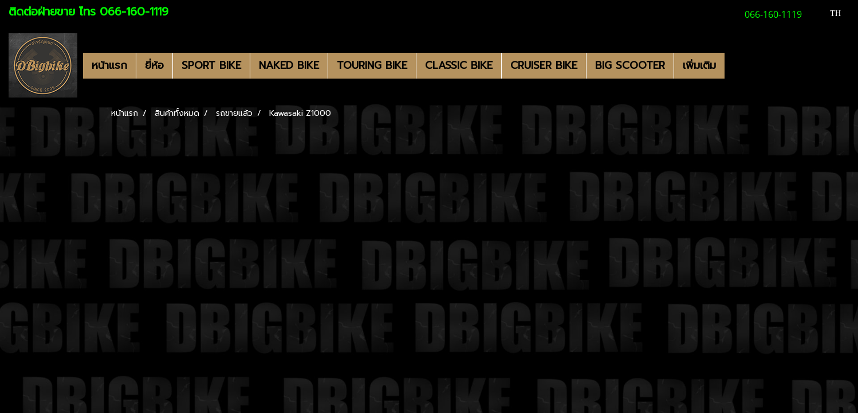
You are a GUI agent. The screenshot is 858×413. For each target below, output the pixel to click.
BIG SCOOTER (630, 65)
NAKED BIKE (289, 65)
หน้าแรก (109, 65)
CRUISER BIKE (543, 65)
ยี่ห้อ (154, 65)
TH (829, 13)
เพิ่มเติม (699, 65)
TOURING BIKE (372, 65)
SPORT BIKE (211, 65)
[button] (734, 65)
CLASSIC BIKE (459, 65)
